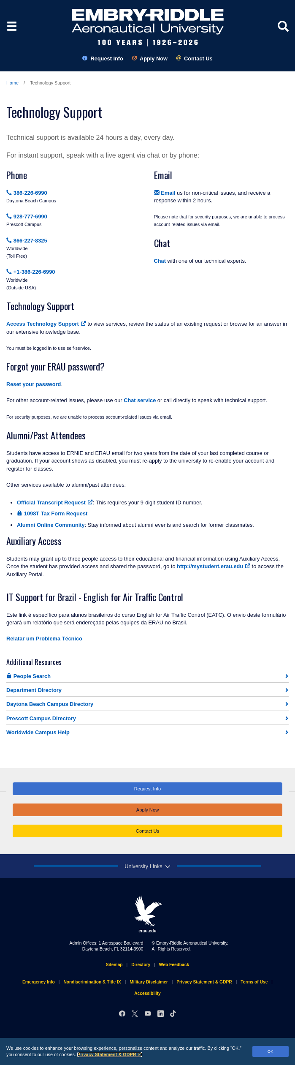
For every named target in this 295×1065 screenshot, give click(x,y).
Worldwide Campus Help (38, 732)
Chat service (140, 400)
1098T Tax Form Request (52, 513)
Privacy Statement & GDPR (109, 1054)
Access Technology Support (46, 324)
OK (270, 1051)
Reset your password (33, 384)
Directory (140, 964)
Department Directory (34, 690)
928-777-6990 (26, 216)
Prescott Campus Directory (41, 718)
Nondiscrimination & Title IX (92, 982)
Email (165, 193)
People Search (28, 676)
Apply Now (150, 58)
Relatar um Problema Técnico (44, 638)
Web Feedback (174, 964)
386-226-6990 (26, 193)
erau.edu (147, 914)
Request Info (102, 58)
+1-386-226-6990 (30, 272)
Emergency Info (38, 982)
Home (12, 82)
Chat (160, 261)
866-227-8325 (26, 240)
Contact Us (194, 58)
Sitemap (114, 964)
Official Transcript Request (55, 502)
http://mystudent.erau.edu (213, 566)
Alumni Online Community (51, 525)
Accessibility (147, 993)
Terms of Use (254, 982)
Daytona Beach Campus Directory (49, 704)
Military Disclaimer (149, 982)
